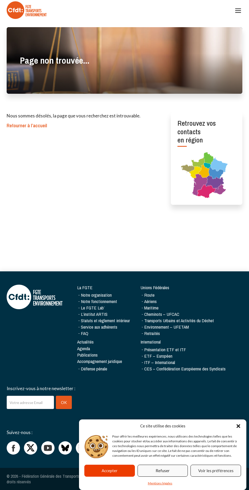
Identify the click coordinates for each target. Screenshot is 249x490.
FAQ (84, 333)
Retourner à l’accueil (27, 125)
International (150, 342)
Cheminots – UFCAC (161, 314)
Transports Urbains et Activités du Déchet (179, 320)
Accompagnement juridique (99, 361)
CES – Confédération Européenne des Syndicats (185, 369)
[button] (238, 427)
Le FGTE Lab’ (93, 308)
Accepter (110, 471)
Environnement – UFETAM (166, 327)
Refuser (163, 471)
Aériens (150, 301)
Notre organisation (96, 295)
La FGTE (85, 287)
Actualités (85, 342)
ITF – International (159, 362)
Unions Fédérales (154, 287)
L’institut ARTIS (94, 314)
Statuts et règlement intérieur (105, 320)
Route (149, 295)
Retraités (152, 333)
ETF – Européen (158, 356)
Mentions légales (160, 485)
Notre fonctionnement (99, 301)
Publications (87, 355)
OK (64, 402)
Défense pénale (94, 369)
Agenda (83, 348)
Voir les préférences (216, 471)
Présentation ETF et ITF (165, 349)
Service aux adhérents (99, 327)
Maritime (151, 308)
